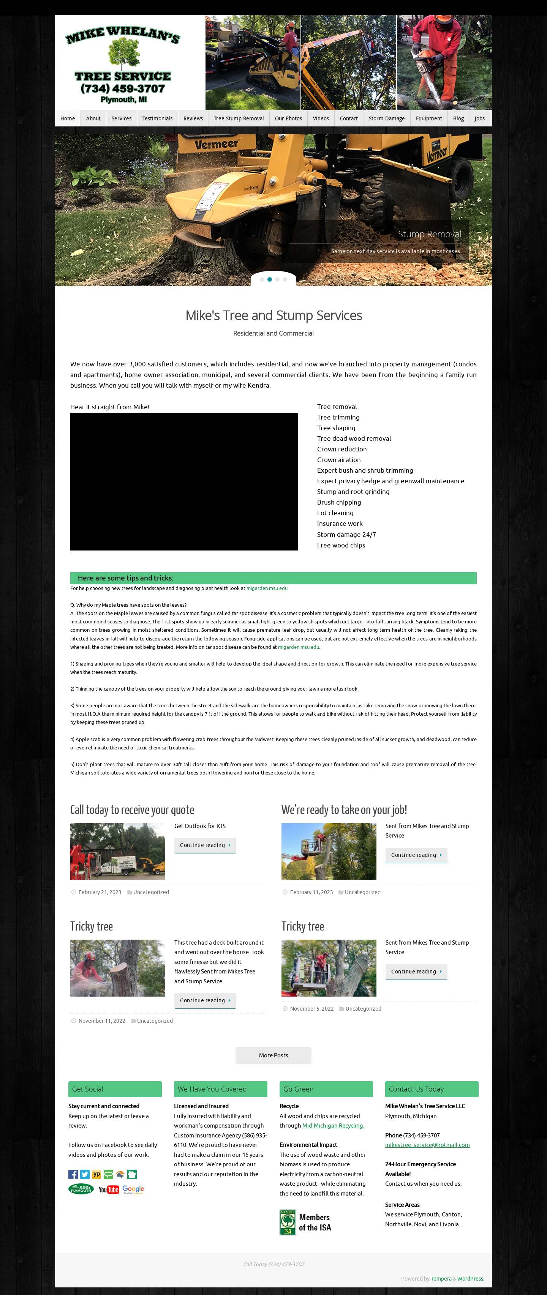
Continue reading (206, 845)
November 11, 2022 (102, 1021)
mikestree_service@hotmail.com (427, 1145)
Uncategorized (151, 892)
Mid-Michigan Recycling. (333, 1125)
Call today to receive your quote (132, 810)
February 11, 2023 (311, 892)
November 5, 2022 (312, 1009)
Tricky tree (91, 927)
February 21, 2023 (100, 892)
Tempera (441, 1279)
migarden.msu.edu (267, 588)
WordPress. (470, 1279)
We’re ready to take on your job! (344, 810)
